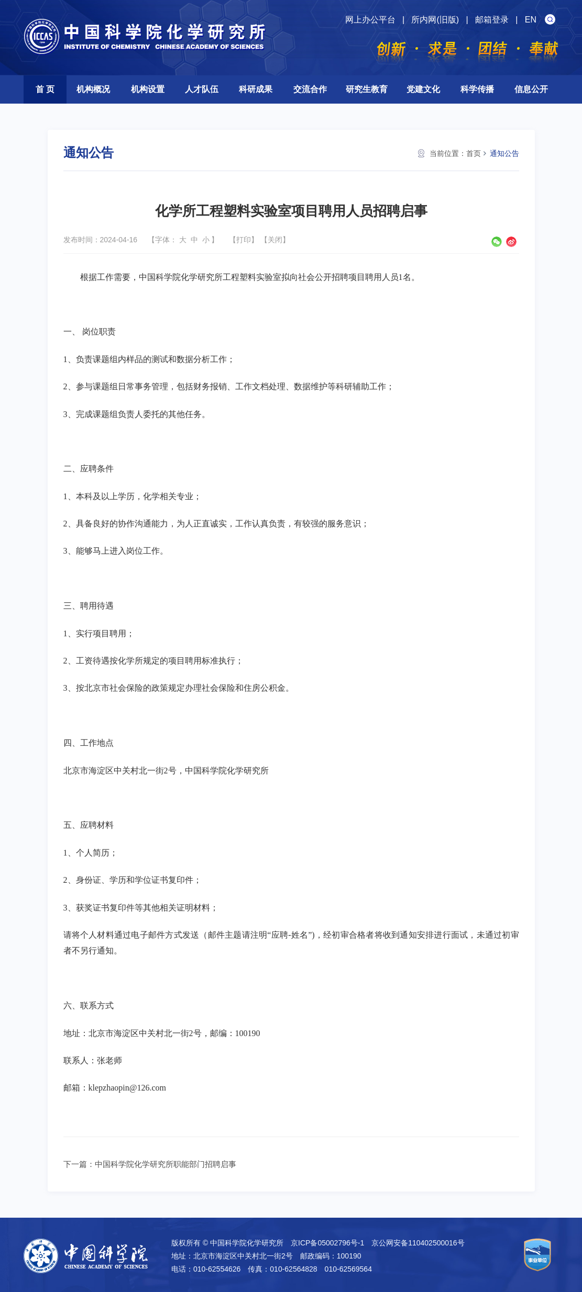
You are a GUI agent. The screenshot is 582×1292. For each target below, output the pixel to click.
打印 (243, 239)
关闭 (275, 239)
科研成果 (255, 89)
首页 (473, 153)
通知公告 (504, 153)
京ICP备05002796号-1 (327, 1243)
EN (530, 19)
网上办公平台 (370, 19)
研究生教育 (367, 89)
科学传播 (477, 89)
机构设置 (147, 89)
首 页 (45, 89)
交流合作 (310, 89)
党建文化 (423, 89)
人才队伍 (201, 89)
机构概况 (93, 89)
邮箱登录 (492, 19)
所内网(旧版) (435, 19)
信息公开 (531, 89)
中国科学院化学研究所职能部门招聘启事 (165, 1164)
